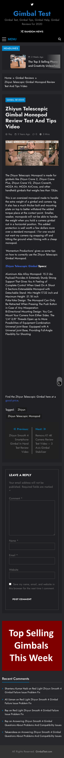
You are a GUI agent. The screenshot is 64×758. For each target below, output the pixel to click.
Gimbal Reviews (15, 100)
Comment (15, 498)
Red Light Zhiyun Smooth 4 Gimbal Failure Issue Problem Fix (33, 690)
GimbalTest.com (44, 751)
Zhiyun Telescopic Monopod (24, 416)
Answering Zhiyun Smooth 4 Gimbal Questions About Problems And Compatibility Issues (33, 723)
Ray (10, 134)
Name (13, 541)
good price (11, 400)
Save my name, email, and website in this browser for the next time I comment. (32, 586)
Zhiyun (21, 410)
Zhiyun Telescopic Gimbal (21, 266)
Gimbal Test (32, 13)
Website (13, 570)
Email (13, 555)
